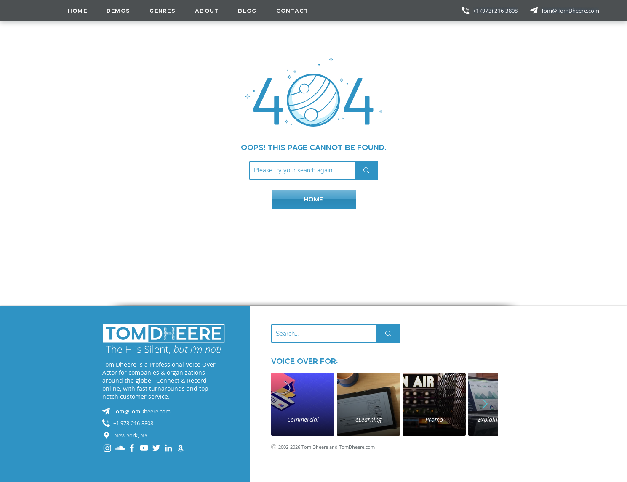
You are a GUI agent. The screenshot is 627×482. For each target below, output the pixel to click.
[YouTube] (144, 448)
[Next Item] (485, 404)
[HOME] (314, 199)
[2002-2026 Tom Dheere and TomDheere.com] (332, 447)
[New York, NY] (163, 435)
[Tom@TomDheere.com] (571, 10)
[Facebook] (132, 448)
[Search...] (317, 333)
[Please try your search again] (295, 170)
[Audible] (181, 448)
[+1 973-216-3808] (163, 423)
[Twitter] (156, 448)
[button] (162, 10)
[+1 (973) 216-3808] (496, 10)
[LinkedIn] (168, 448)
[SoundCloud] (120, 448)
